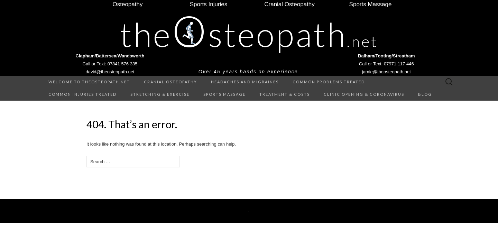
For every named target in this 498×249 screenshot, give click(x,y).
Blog (425, 94)
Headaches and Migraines (245, 82)
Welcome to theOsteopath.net (89, 82)
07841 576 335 (123, 63)
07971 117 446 (399, 63)
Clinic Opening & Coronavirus (364, 94)
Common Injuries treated (82, 94)
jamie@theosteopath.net (386, 71)
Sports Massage (224, 94)
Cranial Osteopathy (170, 82)
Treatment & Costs (284, 94)
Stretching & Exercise (160, 94)
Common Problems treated (329, 82)
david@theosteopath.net (109, 71)
